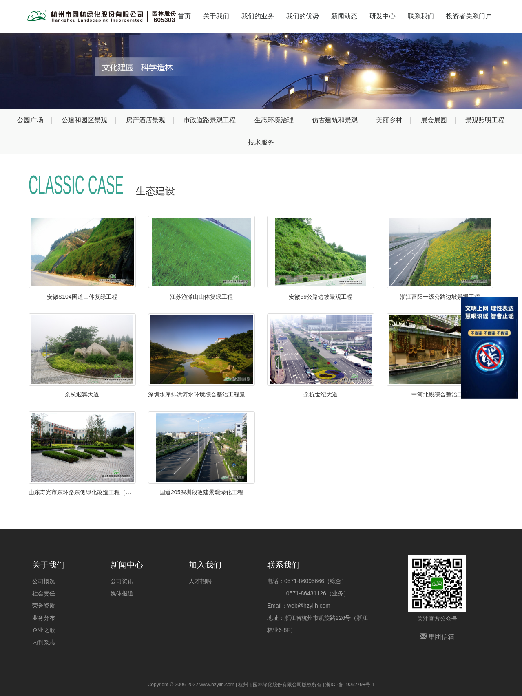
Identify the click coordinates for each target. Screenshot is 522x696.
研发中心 (382, 16)
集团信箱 (437, 636)
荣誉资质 (43, 605)
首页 (184, 16)
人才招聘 (200, 581)
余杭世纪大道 (320, 394)
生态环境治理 (274, 120)
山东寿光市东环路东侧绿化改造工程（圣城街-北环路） (82, 492)
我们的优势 (302, 16)
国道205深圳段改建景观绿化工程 (201, 492)
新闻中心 (127, 564)
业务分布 (43, 618)
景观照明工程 (484, 120)
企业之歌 (43, 630)
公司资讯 (122, 581)
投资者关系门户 (469, 16)
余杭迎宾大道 (82, 394)
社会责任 (43, 593)
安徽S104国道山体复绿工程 (82, 296)
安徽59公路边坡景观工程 (320, 296)
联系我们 (421, 16)
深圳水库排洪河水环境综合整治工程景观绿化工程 (201, 394)
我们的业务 (257, 16)
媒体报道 (122, 593)
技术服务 (261, 142)
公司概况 (43, 581)
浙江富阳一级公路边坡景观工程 (440, 296)
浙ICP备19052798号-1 (349, 684)
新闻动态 (344, 16)
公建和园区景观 (84, 120)
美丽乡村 (389, 120)
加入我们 (205, 564)
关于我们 (216, 16)
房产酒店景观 (145, 120)
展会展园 (434, 120)
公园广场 (30, 120)
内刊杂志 (43, 642)
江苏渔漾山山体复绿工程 (201, 296)
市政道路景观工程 (210, 120)
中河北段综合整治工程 (440, 394)
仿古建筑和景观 (335, 120)
